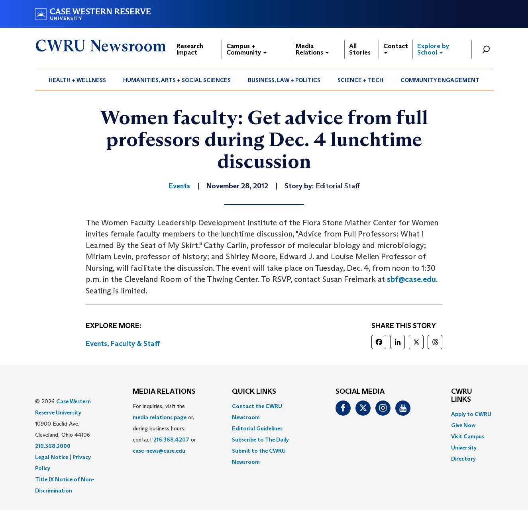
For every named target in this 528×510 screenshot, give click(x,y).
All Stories (360, 49)
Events (96, 343)
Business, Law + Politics (284, 80)
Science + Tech (360, 80)
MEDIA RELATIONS (164, 392)
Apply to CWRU (471, 414)
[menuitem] (77, 80)
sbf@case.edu (411, 279)
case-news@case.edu (159, 450)
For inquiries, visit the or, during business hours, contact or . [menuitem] (164, 428)
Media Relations (312, 49)
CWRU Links (461, 396)
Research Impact (190, 49)
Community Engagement (439, 80)
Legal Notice (51, 457)
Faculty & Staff (135, 343)
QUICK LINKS (254, 392)
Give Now (463, 425)
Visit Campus (467, 436)
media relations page (159, 417)
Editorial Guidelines (257, 428)
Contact (395, 48)
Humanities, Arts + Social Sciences (177, 80)
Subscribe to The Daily (260, 439)
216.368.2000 (53, 445)
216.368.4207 (171, 439)
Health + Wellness (77, 80)
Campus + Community (246, 49)
